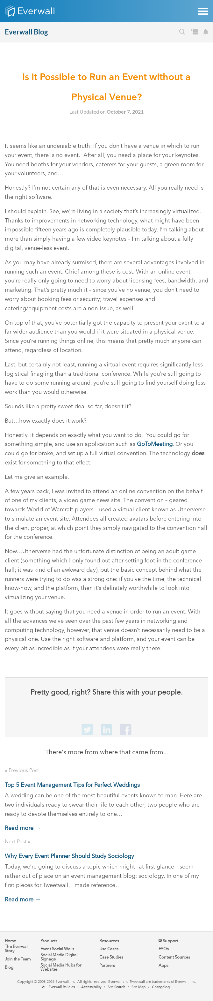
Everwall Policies (61, 987)
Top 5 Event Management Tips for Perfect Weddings (72, 784)
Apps (163, 965)
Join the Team (18, 959)
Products (48, 941)
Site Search (116, 987)
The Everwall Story (16, 949)
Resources (109, 941)
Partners (107, 965)
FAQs (164, 949)
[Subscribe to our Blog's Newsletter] (205, 33)
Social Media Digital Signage (58, 957)
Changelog (161, 987)
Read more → (23, 828)
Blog (9, 967)
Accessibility (91, 987)
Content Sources (174, 957)
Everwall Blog (26, 31)
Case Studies (111, 957)
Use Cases (108, 949)
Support (168, 941)
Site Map (138, 987)
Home (10, 941)
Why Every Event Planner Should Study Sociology (69, 856)
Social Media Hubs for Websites (61, 967)
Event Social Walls (57, 949)
